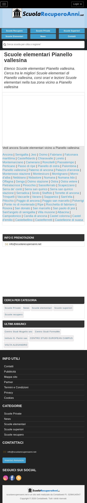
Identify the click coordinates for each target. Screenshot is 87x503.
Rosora (7, 208)
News (43, 36)
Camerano (33, 162)
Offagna (7, 181)
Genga (20, 181)
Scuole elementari (14, 36)
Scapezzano (66, 185)
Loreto (60, 158)
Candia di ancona (35, 216)
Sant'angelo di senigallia (18, 212)
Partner (8, 382)
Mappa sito (10, 376)
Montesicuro (41, 173)
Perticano (8, 166)
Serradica (22, 193)
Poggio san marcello (56, 200)
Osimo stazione (37, 181)
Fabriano (56, 154)
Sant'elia (66, 196)
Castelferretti (43, 220)
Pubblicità (10, 371)
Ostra (54, 181)
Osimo (43, 154)
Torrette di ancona (67, 193)
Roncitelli (48, 162)
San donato (22, 208)
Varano (37, 196)
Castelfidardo (26, 158)
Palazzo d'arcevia (67, 170)
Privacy (8, 392)
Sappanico (51, 196)
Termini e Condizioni (16, 387)
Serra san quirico (36, 189)
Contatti (72, 36)
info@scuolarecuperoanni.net (25, 244)
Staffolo (47, 193)
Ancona (7, 154)
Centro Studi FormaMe (47, 331)
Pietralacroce (11, 185)
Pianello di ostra (48, 166)
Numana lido (66, 177)
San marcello (41, 208)
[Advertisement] (43, 119)
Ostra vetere (69, 181)
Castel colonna (60, 216)
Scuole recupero (14, 31)
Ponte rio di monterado (19, 204)
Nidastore (34, 177)
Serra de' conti (12, 189)
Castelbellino (24, 220)
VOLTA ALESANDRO (16, 345)
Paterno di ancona (40, 170)
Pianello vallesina (14, 170)
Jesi (33, 154)
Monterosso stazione (16, 173)
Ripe (40, 204)
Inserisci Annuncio (14, 460)
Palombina (69, 166)
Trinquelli (8, 196)
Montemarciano (12, 162)
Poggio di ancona (28, 200)
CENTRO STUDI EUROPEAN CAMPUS (51, 338)
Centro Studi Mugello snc (18, 331)
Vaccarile (23, 196)
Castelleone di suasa (69, 220)
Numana (49, 177)
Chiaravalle (45, 158)
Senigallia (21, 154)
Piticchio (8, 200)
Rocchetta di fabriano (60, 204)
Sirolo (36, 193)
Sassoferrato (46, 185)
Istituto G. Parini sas (16, 338)
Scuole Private (43, 31)
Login (77, 4)
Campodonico (11, 216)
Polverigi (78, 200)
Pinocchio (29, 185)
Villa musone (46, 212)
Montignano (60, 173)
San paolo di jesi (64, 208)
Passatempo (65, 162)
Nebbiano (19, 177)
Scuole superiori (72, 31)
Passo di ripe (26, 166)
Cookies (9, 397)
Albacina (63, 212)
